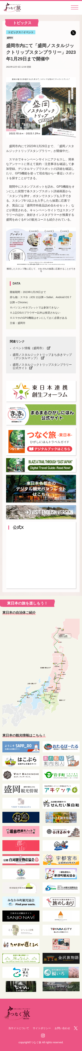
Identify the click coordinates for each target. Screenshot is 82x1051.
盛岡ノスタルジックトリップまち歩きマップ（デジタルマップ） (42, 356)
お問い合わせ (62, 1028)
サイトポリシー (42, 1028)
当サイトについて (18, 1028)
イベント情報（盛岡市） (29, 348)
